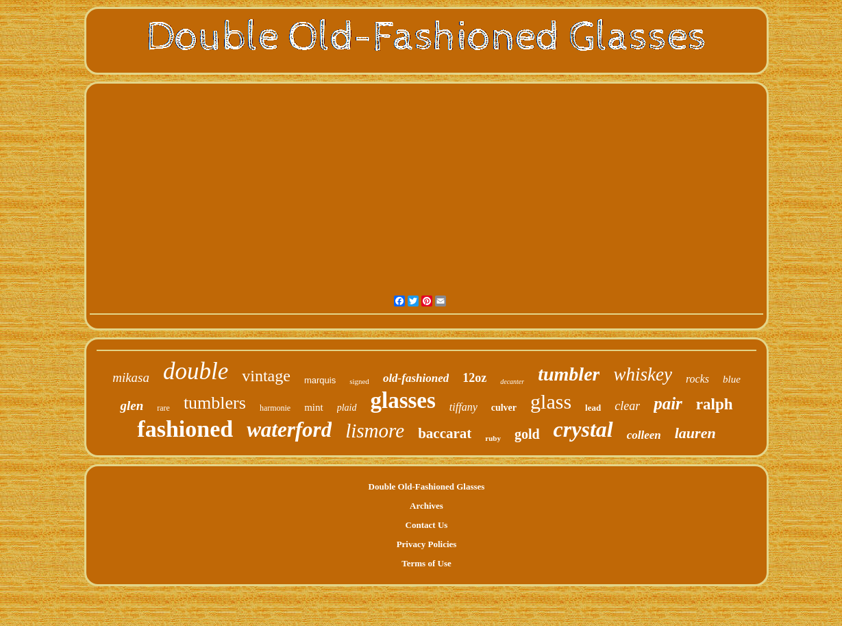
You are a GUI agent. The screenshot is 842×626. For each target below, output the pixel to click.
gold (527, 434)
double (195, 371)
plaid (347, 407)
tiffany (463, 407)
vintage (266, 376)
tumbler (568, 374)
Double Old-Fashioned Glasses (427, 486)
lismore (374, 431)
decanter (512, 381)
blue (732, 379)
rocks (697, 379)
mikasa (130, 377)
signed (359, 381)
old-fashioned (416, 378)
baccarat (444, 433)
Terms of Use (426, 563)
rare (163, 408)
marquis (320, 380)
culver (504, 407)
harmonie (275, 408)
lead (593, 407)
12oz (474, 378)
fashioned (185, 429)
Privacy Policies (427, 544)
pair (668, 403)
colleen (644, 435)
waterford (289, 430)
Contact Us (427, 525)
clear (627, 406)
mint (313, 407)
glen (131, 405)
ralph (714, 404)
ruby (493, 438)
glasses (403, 400)
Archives (426, 506)
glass (550, 401)
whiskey (642, 374)
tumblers (215, 403)
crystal (583, 429)
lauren (695, 433)
